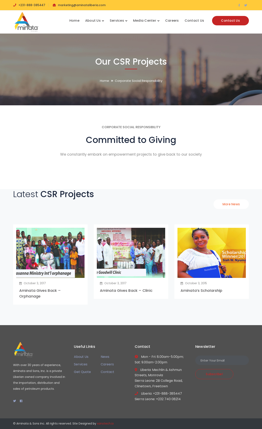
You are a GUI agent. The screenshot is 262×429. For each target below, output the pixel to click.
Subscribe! (214, 374)
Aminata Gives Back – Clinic (126, 290)
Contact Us (230, 20)
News (105, 356)
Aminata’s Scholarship (201, 290)
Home (104, 81)
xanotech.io (105, 423)
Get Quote (82, 371)
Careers (107, 364)
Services (80, 364)
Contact (107, 371)
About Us (81, 356)
